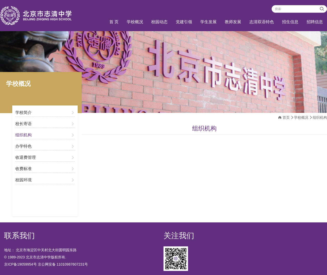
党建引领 (184, 22)
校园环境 (23, 180)
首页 (286, 117)
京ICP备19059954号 (20, 264)
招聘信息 (315, 22)
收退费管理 (25, 157)
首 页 (114, 22)
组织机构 (23, 135)
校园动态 (159, 22)
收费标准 (23, 168)
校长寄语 (23, 124)
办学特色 (23, 146)
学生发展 (208, 22)
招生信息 (290, 22)
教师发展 (233, 22)
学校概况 (135, 22)
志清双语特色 (261, 22)
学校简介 (23, 112)
